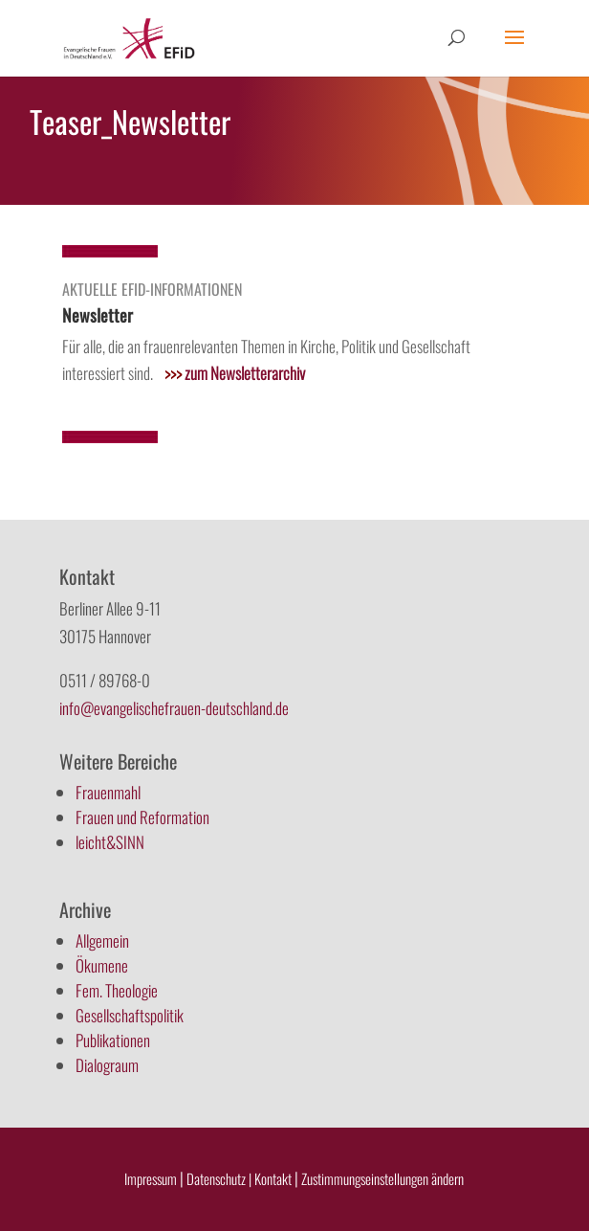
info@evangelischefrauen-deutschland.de (174, 708)
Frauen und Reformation (142, 817)
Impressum (150, 1178)
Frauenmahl (108, 792)
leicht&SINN (110, 842)
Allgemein (102, 940)
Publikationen (113, 1040)
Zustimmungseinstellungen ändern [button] (382, 1178)
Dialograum (107, 1065)
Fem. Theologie (117, 990)
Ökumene (102, 965)
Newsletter (97, 314)
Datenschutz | (218, 1178)
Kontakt (274, 1178)
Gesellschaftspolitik (130, 1015)
